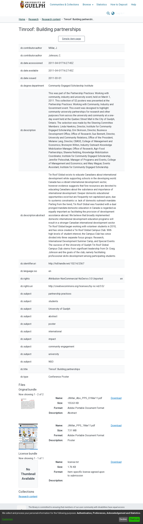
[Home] (33, 4)
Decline (123, 519)
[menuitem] (87, 4)
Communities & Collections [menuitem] (64, 4)
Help (133, 4)
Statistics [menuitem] (101, 4)
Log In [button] (119, 13)
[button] (108, 13)
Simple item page (71, 38)
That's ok (134, 519)
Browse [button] (87, 4)
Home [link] (22, 19)
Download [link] (116, 398)
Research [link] (33, 19)
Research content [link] (51, 19)
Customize (7, 519)
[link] (28, 496)
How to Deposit (118, 4)
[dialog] (71, 517)
